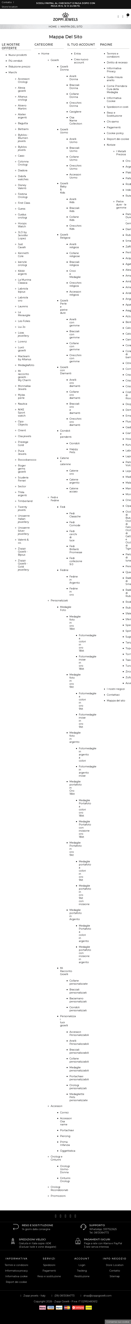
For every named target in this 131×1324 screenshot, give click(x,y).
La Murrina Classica (24, 281)
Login (81, 1265)
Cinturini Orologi (65, 1180)
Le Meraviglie (24, 314)
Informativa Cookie (114, 99)
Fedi (62, 506)
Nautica (22, 403)
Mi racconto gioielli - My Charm (24, 375)
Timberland (25, 501)
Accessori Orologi (24, 80)
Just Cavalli (22, 246)
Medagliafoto (26, 365)
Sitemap (115, 1276)
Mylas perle (21, 396)
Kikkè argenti (22, 272)
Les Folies (24, 321)
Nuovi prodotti (18, 55)
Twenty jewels (22, 508)
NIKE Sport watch (22, 412)
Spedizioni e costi (117, 106)
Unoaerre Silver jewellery (24, 530)
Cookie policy (115, 133)
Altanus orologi (22, 98)
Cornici (64, 1112)
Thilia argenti (22, 494)
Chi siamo (113, 121)
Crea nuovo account (81, 61)
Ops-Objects (23, 423)
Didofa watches (23, 178)
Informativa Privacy (114, 70)
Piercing (65, 1136)
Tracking (82, 1270)
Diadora (22, 170)
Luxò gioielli (22, 349)
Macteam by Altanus (24, 358)
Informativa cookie (16, 1276)
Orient (22, 430)
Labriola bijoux (23, 290)
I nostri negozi (116, 689)
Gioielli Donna (64, 68)
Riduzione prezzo (19, 66)
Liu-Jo (21, 326)
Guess (21, 208)
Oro (128, 160)
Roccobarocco (27, 459)
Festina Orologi (22, 195)
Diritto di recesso (117, 62)
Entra (77, 53)
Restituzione (82, 1276)
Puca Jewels (22, 452)
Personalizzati (59, 600)
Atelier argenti (22, 116)
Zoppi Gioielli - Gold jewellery (23, 565)
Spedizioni (49, 1265)
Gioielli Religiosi (65, 236)
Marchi (13, 72)
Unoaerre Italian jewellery (24, 518)
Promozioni (58, 1195)
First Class (24, 202)
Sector (22, 486)
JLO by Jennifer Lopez (23, 235)
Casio (21, 155)
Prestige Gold (23, 443)
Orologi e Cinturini (56, 1158)
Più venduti (15, 60)
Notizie (111, 144)
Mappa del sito (116, 700)
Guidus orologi (22, 216)
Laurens (23, 306)
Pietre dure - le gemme (121, 204)
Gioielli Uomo (64, 131)
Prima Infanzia (65, 1143)
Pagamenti (114, 127)
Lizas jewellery (23, 334)
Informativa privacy (16, 1270)
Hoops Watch (22, 225)
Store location (10, 6)
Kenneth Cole (23, 255)
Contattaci (113, 694)
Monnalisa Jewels (24, 387)
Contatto (7, 2)
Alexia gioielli (22, 89)
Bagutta (23, 123)
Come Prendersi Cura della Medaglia (117, 89)
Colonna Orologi (23, 163)
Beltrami (23, 129)
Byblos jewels (22, 148)
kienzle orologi (22, 263)
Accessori (56, 1106)
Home (45, 53)
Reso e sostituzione (49, 1276)
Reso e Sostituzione (114, 114)
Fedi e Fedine (55, 499)
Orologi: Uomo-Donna (65, 1169)
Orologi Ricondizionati (59, 1188)
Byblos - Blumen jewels (23, 138)
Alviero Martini (22, 107)
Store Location (114, 1265)
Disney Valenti (22, 187)
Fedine (64, 570)
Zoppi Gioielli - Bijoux (23, 551)
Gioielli (55, 60)
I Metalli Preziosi (121, 153)
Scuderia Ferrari (23, 479)
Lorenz (22, 341)
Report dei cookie (118, 139)
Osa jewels (24, 436)
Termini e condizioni (113, 55)
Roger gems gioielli (22, 468)
